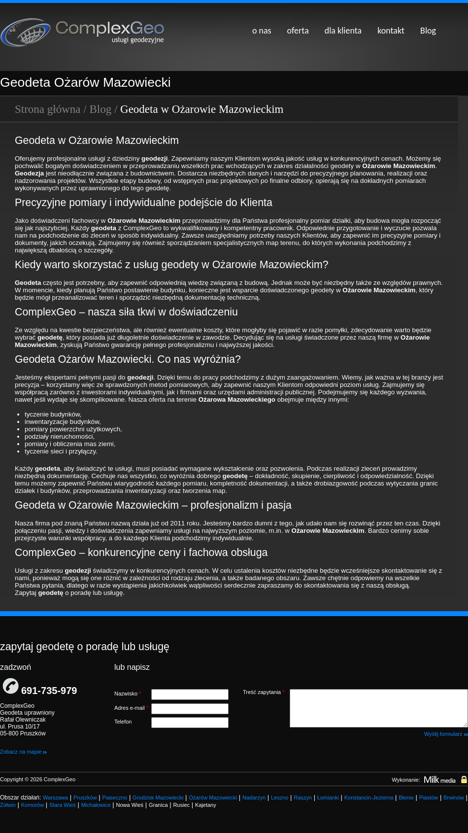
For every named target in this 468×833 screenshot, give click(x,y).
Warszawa (55, 797)
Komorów (32, 805)
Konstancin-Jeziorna (369, 797)
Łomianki (328, 797)
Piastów (428, 797)
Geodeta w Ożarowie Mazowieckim (201, 109)
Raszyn (303, 797)
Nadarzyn (254, 797)
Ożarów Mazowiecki (213, 797)
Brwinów (453, 797)
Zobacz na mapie (23, 752)
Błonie (406, 797)
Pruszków (85, 797)
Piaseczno (114, 797)
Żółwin (8, 805)
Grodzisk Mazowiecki (158, 797)
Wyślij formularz (446, 734)
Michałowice (96, 805)
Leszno (279, 797)
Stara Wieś (62, 805)
